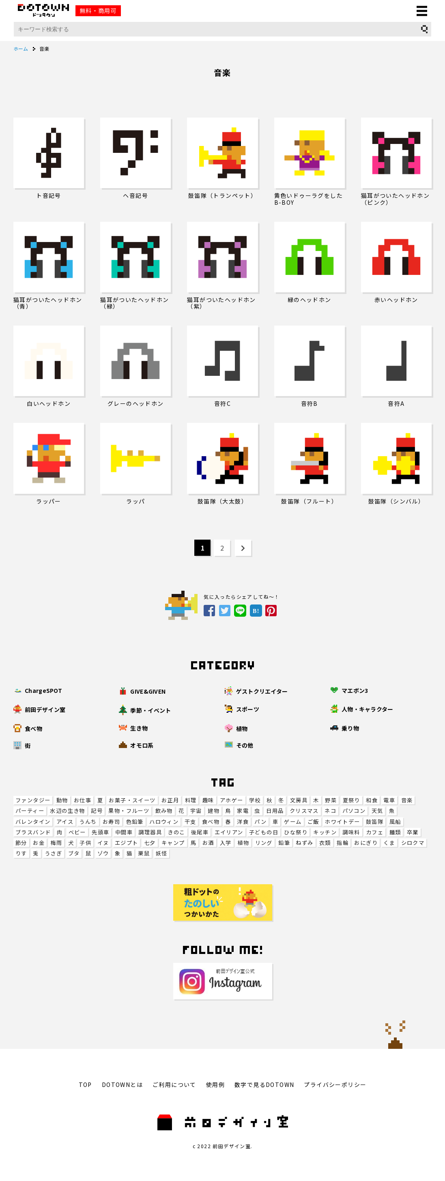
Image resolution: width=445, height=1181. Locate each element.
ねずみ (304, 843)
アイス (64, 821)
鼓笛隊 (374, 821)
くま (389, 843)
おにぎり (366, 843)
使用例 (215, 1084)
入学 (226, 843)
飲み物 (164, 810)
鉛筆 (284, 843)
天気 (377, 810)
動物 (62, 800)
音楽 (407, 800)
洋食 (243, 821)
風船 (395, 821)
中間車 (124, 832)
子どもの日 (263, 832)
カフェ (374, 832)
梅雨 (56, 843)
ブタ (74, 853)
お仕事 (82, 800)
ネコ (330, 810)
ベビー (77, 832)
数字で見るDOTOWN (264, 1084)
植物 (243, 843)
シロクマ (413, 843)
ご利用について (174, 1084)
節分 (21, 843)
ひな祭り (295, 832)
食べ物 (210, 821)
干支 (190, 821)
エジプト (126, 843)
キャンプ (173, 843)
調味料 (351, 832)
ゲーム (292, 821)
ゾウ (103, 853)
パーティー (29, 810)
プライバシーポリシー (335, 1084)
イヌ (103, 843)
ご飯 (313, 821)
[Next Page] (243, 548)
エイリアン (229, 832)
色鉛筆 (135, 821)
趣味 (208, 800)
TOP (85, 1084)
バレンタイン (32, 821)
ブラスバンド (33, 832)
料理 (191, 800)
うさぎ (53, 853)
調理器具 (150, 832)
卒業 (413, 832)
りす (21, 853)
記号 (97, 810)
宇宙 (196, 810)
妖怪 (162, 853)
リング (264, 843)
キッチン (325, 832)
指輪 (342, 843)
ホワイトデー (342, 821)
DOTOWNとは (122, 1084)
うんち (88, 821)
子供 (85, 843)
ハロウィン (163, 821)
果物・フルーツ (128, 810)
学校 (255, 800)
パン (260, 821)
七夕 (150, 843)
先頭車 (100, 832)
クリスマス (304, 810)
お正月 (170, 800)
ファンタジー (32, 800)
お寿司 (111, 821)
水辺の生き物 (67, 810)
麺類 (395, 832)
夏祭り (351, 800)
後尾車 (200, 832)
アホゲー (231, 800)
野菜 (331, 800)
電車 (389, 800)
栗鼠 (144, 853)
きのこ (176, 832)
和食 (372, 800)
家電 (243, 810)
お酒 (208, 843)
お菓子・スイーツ (132, 800)
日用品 (275, 810)
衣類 (325, 843)
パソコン (354, 810)
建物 (213, 810)
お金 (39, 843)
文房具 (298, 800)
